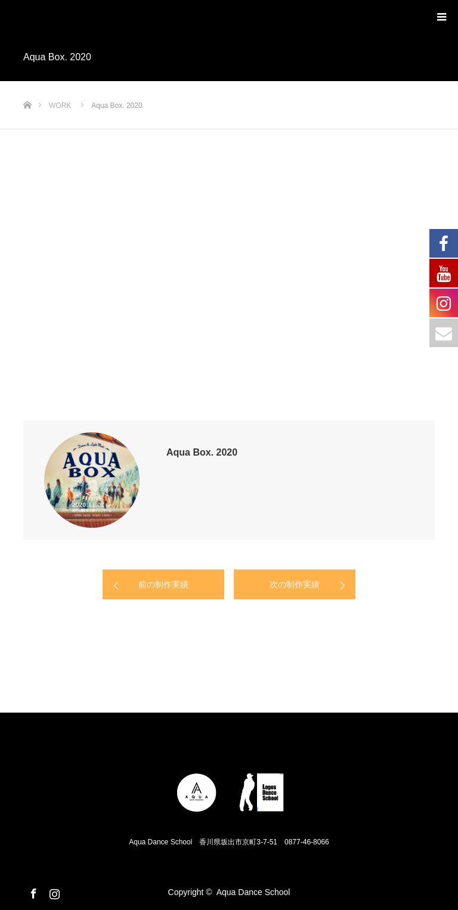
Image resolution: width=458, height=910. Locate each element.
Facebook (32, 891)
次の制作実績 (295, 584)
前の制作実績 (163, 584)
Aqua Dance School (253, 892)
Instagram (53, 891)
